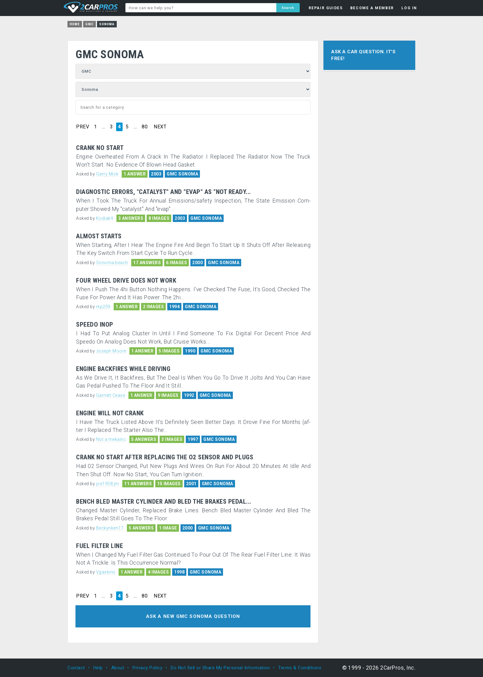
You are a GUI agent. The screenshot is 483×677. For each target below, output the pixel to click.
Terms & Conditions (299, 668)
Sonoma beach (112, 262)
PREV (82, 126)
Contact (76, 668)
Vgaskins (106, 572)
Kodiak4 (104, 218)
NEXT (160, 126)
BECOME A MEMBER (372, 8)
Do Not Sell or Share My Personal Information (220, 668)
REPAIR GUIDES (326, 8)
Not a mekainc (111, 439)
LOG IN (409, 8)
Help (98, 668)
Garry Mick (107, 173)
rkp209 (103, 306)
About (117, 668)
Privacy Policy (147, 668)
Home (75, 24)
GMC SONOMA (182, 173)
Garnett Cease (110, 395)
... (103, 126)
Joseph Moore (111, 351)
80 (145, 126)
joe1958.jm (107, 483)
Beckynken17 (110, 528)
